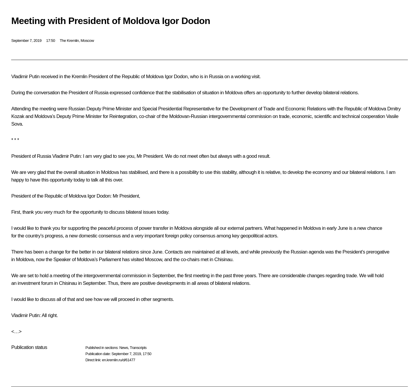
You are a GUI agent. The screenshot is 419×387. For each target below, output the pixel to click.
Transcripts (138, 347)
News (123, 347)
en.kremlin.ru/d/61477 (118, 360)
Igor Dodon (176, 76)
